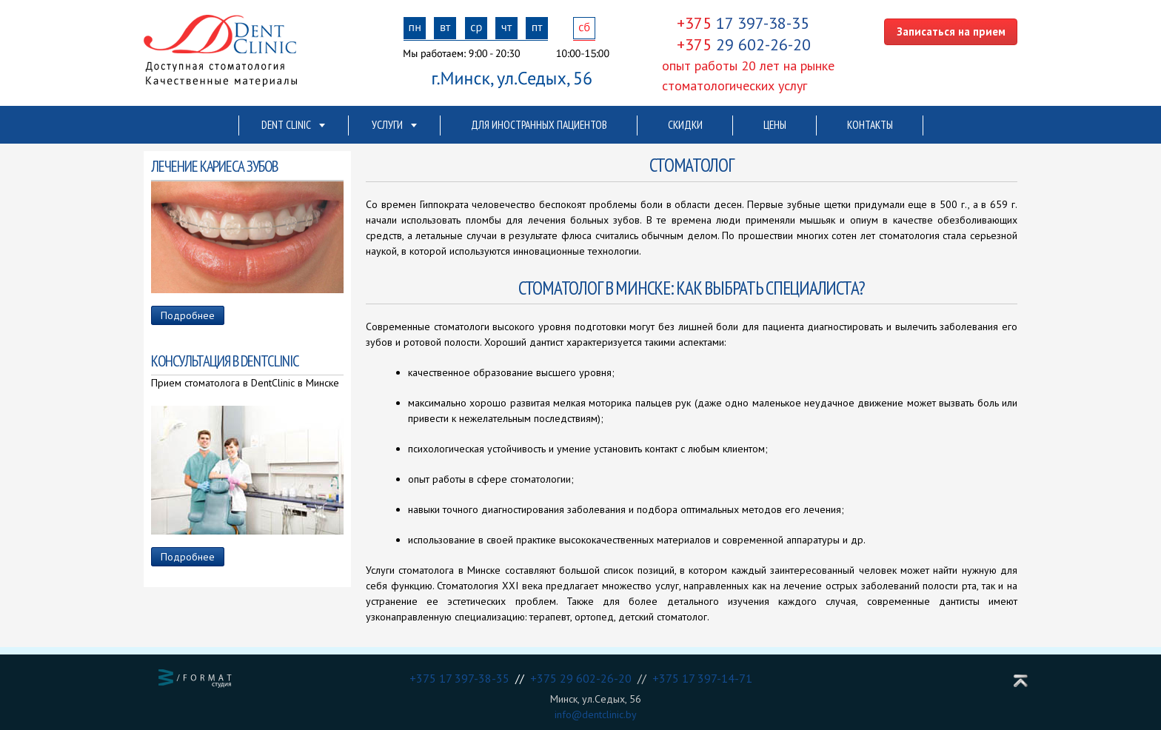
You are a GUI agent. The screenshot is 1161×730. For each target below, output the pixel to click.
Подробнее (188, 315)
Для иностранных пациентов (539, 124)
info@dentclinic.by (596, 714)
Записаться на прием (951, 31)
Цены (774, 124)
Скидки (685, 124)
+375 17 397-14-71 (702, 678)
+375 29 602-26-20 (584, 678)
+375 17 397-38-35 (462, 678)
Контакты (870, 124)
